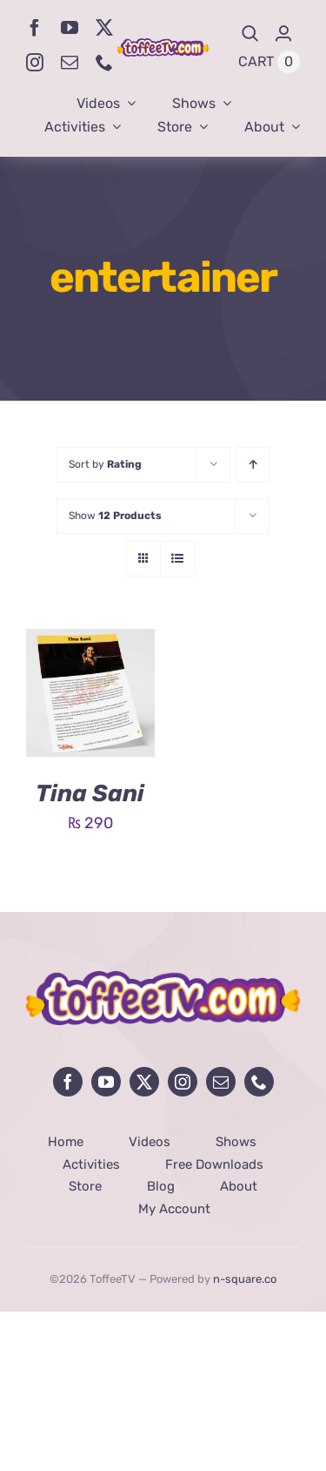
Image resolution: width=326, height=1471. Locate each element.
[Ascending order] (252, 464)
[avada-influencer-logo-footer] (163, 979)
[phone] (104, 62)
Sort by (105, 464)
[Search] (250, 33)
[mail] (69, 62)
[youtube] (69, 28)
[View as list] (178, 559)
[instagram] (34, 62)
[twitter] (104, 28)
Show (115, 515)
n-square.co (244, 1278)
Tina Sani (90, 793)
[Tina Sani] (90, 641)
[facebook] (34, 28)
